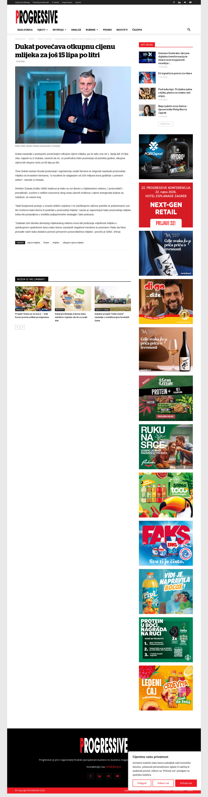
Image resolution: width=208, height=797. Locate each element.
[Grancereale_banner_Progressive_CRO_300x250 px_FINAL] (166, 398)
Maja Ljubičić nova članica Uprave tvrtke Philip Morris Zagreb (172, 109)
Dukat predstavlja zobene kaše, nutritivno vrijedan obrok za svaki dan (71, 317)
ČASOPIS (137, 29)
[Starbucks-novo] (166, 639)
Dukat (46, 242)
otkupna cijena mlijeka (73, 242)
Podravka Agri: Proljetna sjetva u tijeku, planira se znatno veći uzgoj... (175, 92)
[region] (164, 770)
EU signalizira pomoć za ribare (175, 73)
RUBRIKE (92, 29)
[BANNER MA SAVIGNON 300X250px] (166, 349)
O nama (55, 2)
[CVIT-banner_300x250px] (166, 688)
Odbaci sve (163, 783)
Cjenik (78, 2)
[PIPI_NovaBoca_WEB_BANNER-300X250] (166, 591)
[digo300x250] (166, 301)
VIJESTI (42, 29)
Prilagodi (141, 783)
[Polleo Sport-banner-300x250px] (166, 156)
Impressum (67, 2)
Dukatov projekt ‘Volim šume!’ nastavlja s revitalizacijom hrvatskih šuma (112, 317)
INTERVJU (59, 29)
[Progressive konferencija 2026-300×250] (166, 205)
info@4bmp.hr (113, 766)
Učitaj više (166, 123)
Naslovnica (25, 29)
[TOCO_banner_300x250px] (166, 495)
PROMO (107, 29)
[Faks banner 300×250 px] (166, 543)
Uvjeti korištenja (22, 2)
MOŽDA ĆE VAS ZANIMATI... (31, 279)
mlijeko (56, 242)
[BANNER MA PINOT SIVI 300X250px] (166, 253)
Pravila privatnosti (41, 2)
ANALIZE (76, 29)
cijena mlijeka (33, 242)
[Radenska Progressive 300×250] (166, 446)
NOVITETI (122, 29)
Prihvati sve (186, 783)
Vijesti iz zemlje (45, 38)
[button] (189, 30)
